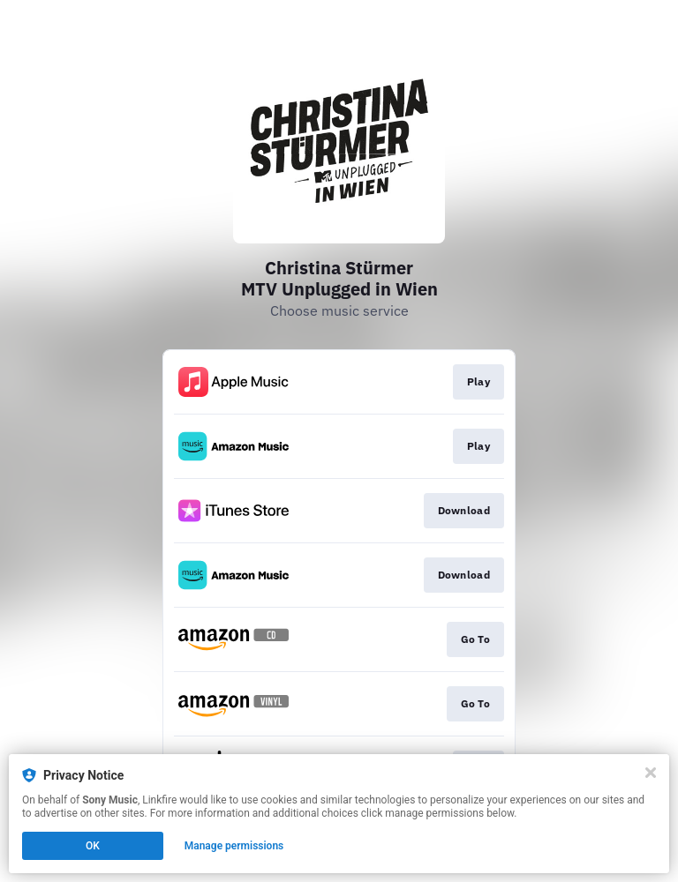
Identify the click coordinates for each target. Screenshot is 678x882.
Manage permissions (234, 846)
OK (93, 846)
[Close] (651, 773)
